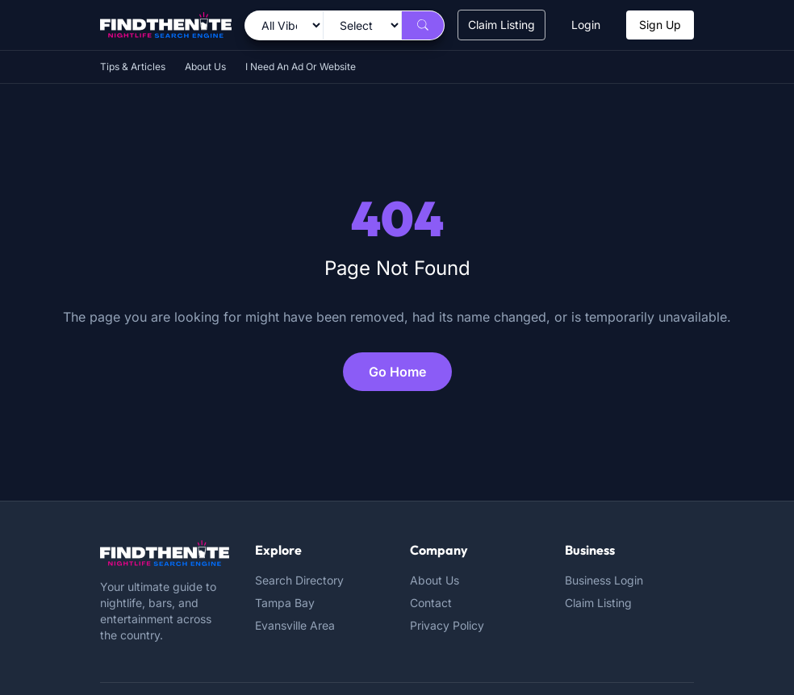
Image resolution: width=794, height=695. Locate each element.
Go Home (397, 372)
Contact (431, 603)
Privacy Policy (447, 625)
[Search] (423, 25)
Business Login (604, 580)
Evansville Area (295, 625)
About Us (205, 66)
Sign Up (660, 24)
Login (585, 24)
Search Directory (299, 580)
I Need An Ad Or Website (300, 66)
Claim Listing (501, 24)
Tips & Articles (132, 66)
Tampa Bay (285, 603)
